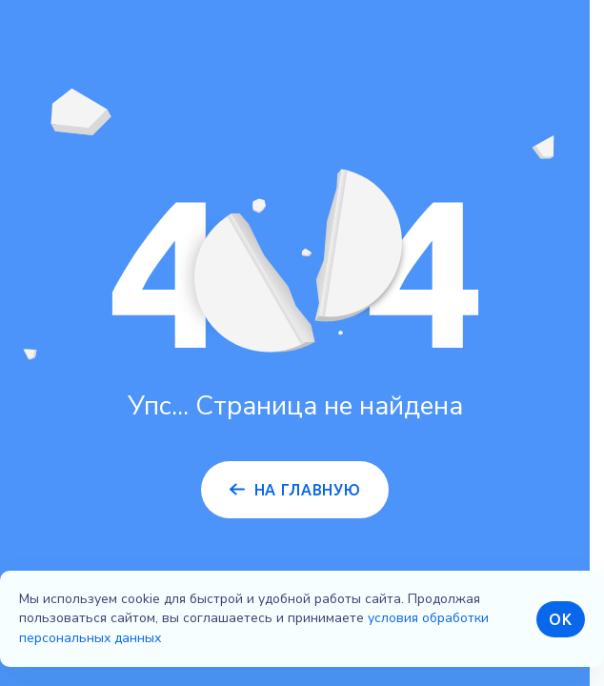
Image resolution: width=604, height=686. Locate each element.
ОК (560, 619)
